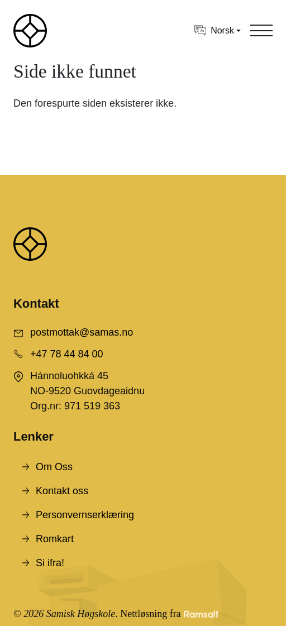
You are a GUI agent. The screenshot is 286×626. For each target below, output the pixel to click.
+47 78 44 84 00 (66, 354)
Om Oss (54, 466)
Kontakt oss (62, 490)
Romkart (55, 538)
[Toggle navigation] (261, 31)
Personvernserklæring (85, 514)
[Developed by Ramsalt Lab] (201, 614)
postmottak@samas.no (81, 332)
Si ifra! (50, 562)
